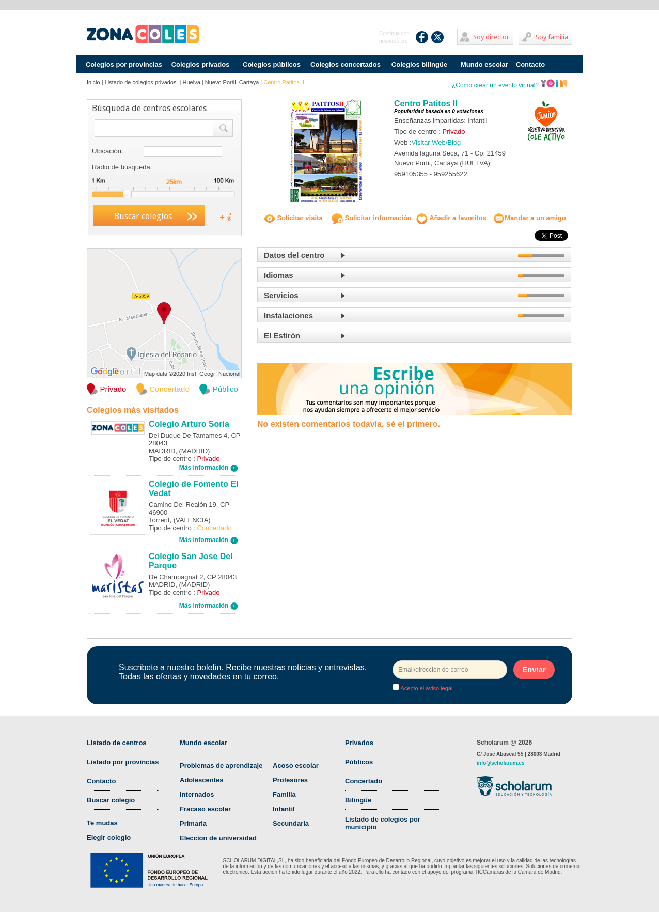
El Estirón (282, 335)
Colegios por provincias (124, 64)
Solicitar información (372, 218)
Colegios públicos (272, 64)
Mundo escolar (484, 64)
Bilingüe (358, 800)
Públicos (359, 762)
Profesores (290, 780)
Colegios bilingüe (419, 64)
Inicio (93, 82)
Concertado (363, 781)
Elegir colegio (109, 837)
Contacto (530, 64)
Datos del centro (294, 255)
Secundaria (291, 823)
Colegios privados (200, 64)
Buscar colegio (111, 800)
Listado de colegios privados (141, 82)
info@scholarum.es (501, 763)
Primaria (193, 823)
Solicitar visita (293, 218)
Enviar (534, 669)
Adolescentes (202, 780)
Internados (197, 794)
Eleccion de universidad (218, 838)
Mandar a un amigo (529, 218)
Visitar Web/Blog (436, 142)
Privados (359, 743)
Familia (284, 794)
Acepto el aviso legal (425, 688)
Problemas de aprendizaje (221, 765)
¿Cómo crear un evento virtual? (510, 85)
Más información (208, 467)
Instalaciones (288, 315)
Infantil (284, 809)
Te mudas (102, 823)
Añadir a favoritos (451, 218)
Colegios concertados (345, 64)
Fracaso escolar (205, 809)
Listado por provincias (123, 762)
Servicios (281, 295)
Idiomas (278, 275)
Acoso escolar (296, 765)
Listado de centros (117, 743)
